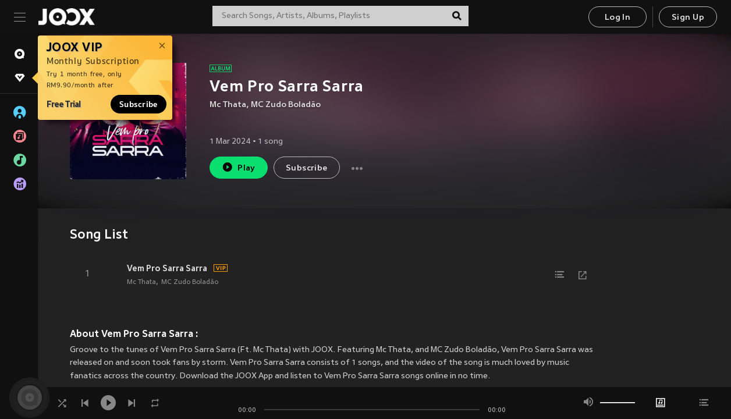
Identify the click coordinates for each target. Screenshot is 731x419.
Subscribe (138, 104)
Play (238, 167)
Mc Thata (228, 105)
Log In (617, 17)
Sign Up (688, 17)
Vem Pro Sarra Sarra (167, 268)
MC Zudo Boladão (286, 105)
